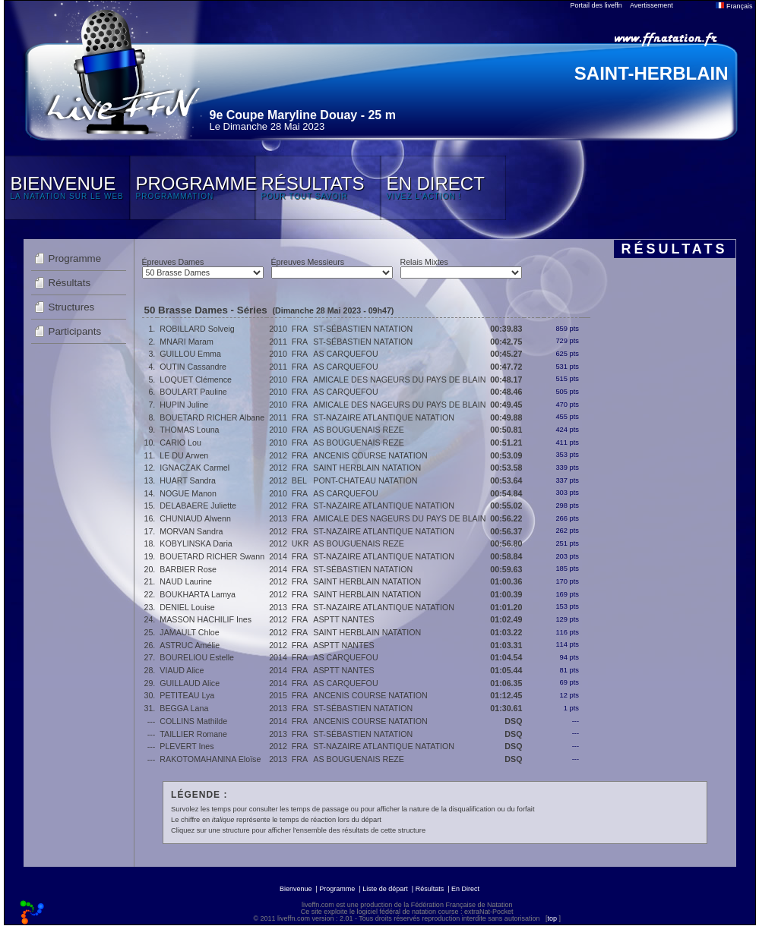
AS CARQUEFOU (345, 353)
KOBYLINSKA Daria (196, 543)
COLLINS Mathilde (193, 721)
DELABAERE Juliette (198, 505)
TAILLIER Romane (193, 734)
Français (734, 6)
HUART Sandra (188, 480)
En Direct (465, 889)
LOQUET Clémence (196, 379)
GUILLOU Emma (190, 353)
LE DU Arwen (184, 455)
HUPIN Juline (184, 404)
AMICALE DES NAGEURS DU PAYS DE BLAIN (399, 379)
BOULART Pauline (193, 391)
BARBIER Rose (188, 569)
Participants (75, 331)
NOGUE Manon (188, 493)
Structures (72, 307)
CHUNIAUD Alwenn (195, 518)
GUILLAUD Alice (190, 683)
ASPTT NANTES (343, 619)
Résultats (70, 282)
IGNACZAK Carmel (194, 467)
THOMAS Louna (189, 429)
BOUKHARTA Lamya (198, 594)
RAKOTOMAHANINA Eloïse (210, 759)
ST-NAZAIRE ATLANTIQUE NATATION (383, 417)
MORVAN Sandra (191, 531)
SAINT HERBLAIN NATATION (367, 467)
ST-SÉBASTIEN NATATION (363, 328)
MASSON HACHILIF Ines (205, 619)
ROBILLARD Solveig (197, 328)
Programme (75, 258)
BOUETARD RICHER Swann (212, 556)
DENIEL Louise (187, 607)
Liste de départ (385, 889)
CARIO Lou (180, 442)
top (552, 918)
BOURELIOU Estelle (197, 657)
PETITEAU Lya (187, 695)
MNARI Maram (186, 341)
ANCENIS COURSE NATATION (370, 455)
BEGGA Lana (184, 708)
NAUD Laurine (186, 581)
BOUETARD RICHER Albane (212, 417)
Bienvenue (296, 889)
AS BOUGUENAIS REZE (358, 429)
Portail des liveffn (596, 5)
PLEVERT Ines (186, 746)
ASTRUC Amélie (190, 645)
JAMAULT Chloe (189, 632)
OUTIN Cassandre (193, 366)
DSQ (513, 721)
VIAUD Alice (182, 670)
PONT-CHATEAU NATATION (365, 480)
